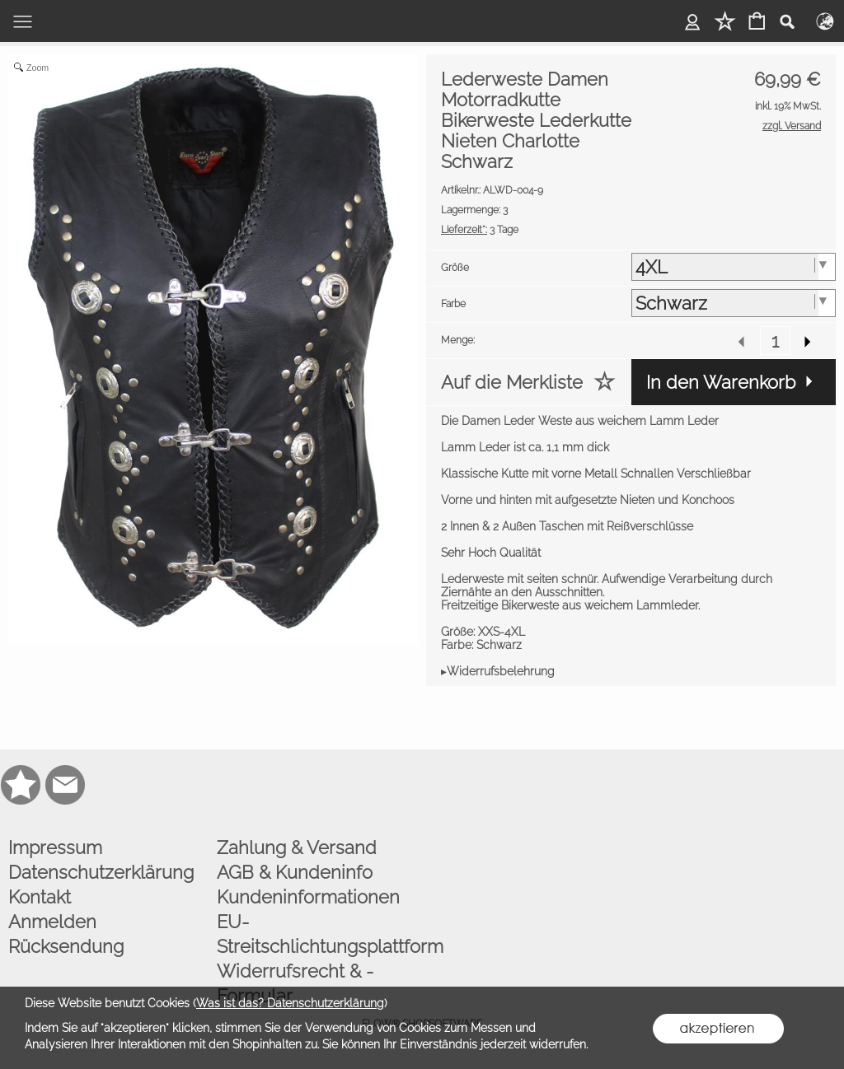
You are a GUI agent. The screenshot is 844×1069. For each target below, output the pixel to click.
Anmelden (52, 921)
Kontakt (39, 897)
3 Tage (479, 230)
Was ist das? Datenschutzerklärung (290, 1003)
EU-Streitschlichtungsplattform (317, 934)
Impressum (55, 847)
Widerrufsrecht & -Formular (295, 983)
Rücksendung (66, 946)
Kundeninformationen (308, 897)
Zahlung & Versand (297, 847)
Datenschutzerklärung (101, 872)
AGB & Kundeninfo (295, 872)
